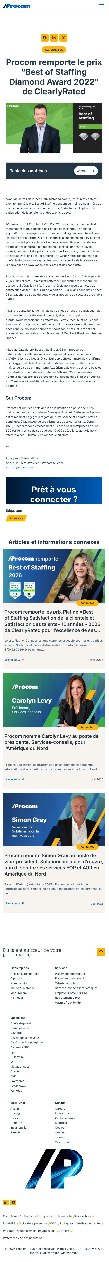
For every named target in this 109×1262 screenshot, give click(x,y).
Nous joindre (18, 983)
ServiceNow (18, 1086)
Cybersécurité (19, 1028)
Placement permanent (69, 978)
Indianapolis (18, 1128)
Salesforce (17, 1081)
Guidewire (17, 1057)
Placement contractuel (70, 973)
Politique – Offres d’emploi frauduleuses (29, 1231)
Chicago (16, 1113)
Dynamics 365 (20, 1047)
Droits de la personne (33, 1223)
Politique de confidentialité (54, 1216)
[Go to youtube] (13, 1203)
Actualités (54, 49)
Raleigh (15, 1132)
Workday (16, 1090)
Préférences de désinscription (22, 1238)
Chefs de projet (20, 1023)
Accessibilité (83, 1216)
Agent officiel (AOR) (68, 1002)
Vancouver (62, 1142)
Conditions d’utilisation (18, 1216)
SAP (13, 1076)
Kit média (16, 997)
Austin (14, 1108)
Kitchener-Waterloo (67, 1118)
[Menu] (102, 6)
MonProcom (18, 993)
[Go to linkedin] (6, 1203)
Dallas (14, 1118)
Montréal (61, 1123)
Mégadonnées (20, 1066)
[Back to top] (101, 952)
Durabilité (9, 1223)
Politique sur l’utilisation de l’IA (80, 1223)
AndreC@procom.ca (19, 467)
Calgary (60, 1108)
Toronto (60, 1137)
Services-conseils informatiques (76, 988)
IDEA (53, 1223)
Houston (16, 1123)
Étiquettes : (14, 511)
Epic (13, 1052)
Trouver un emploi (22, 988)
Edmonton (62, 1113)
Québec (60, 1132)
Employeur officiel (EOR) (71, 993)
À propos (16, 978)
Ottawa (60, 1128)
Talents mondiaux (67, 983)
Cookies (64, 1231)
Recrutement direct (67, 997)
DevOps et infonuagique (26, 1042)
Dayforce (16, 1033)
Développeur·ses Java (25, 1038)
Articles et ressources (24, 973)
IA (11, 1062)
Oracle (14, 1071)
